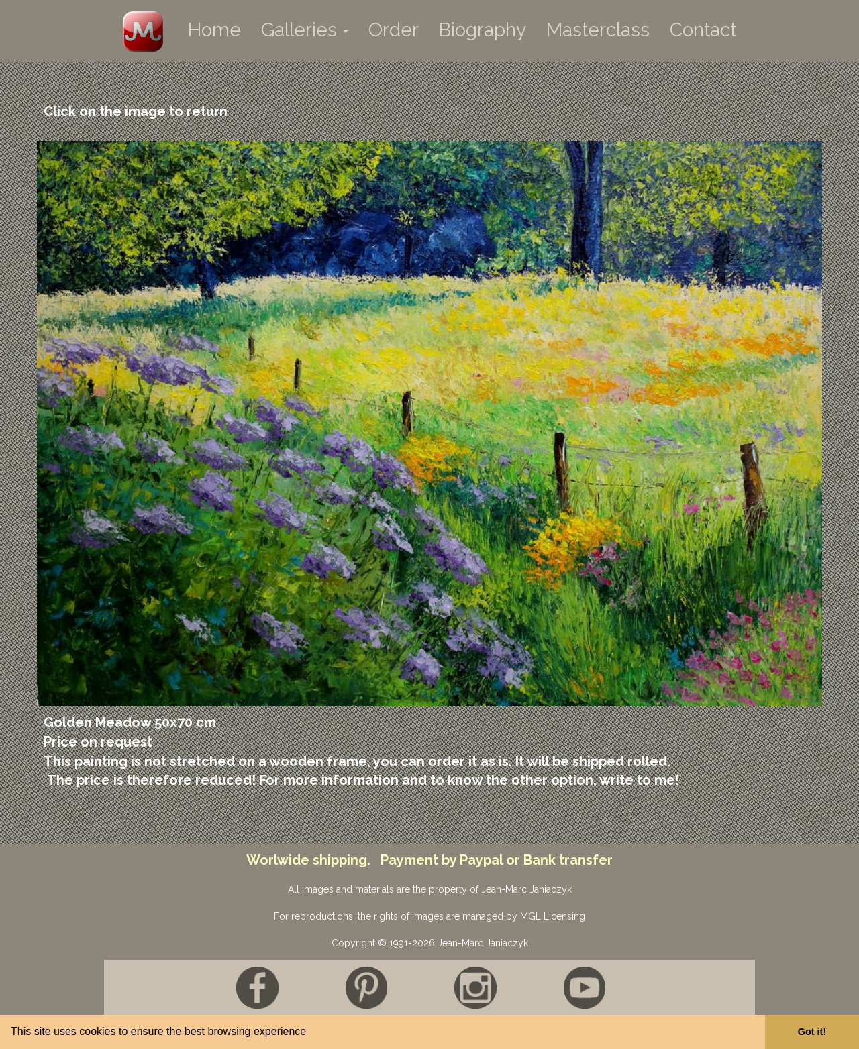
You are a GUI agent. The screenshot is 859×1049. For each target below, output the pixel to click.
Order (393, 30)
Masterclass (598, 30)
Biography (482, 30)
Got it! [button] (812, 1031)
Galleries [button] (304, 30)
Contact (703, 30)
